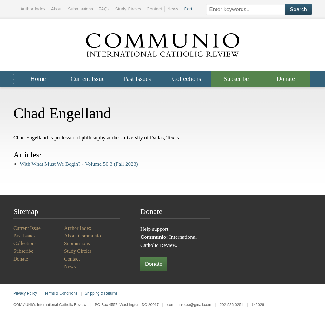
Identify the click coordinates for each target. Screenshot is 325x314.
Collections (186, 78)
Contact (154, 8)
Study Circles (128, 8)
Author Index (32, 8)
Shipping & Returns (101, 293)
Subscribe (236, 78)
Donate (285, 78)
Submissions (80, 8)
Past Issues (137, 78)
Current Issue (87, 78)
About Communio (82, 235)
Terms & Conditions (60, 293)
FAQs (103, 8)
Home (38, 78)
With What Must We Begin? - (79, 164)
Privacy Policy (25, 293)
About (57, 8)
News (172, 8)
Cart (188, 8)
